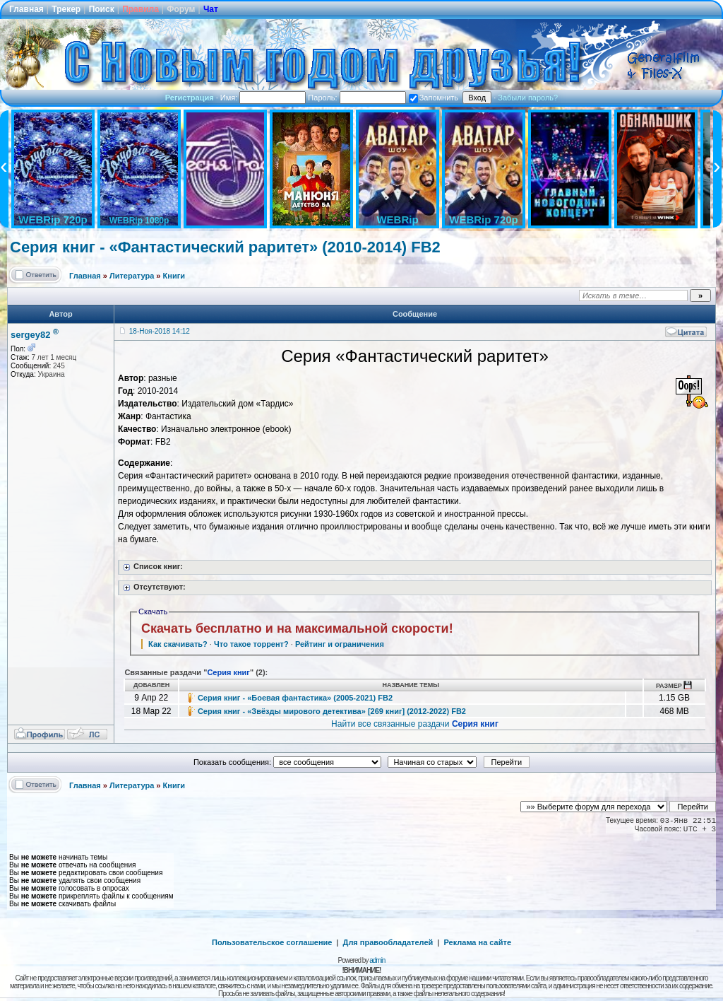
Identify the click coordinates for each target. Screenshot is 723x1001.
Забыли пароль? (528, 97)
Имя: (263, 97)
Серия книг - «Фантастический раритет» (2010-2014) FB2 (225, 247)
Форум (181, 9)
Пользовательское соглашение (272, 942)
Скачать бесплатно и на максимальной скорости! (297, 628)
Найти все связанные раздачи (414, 724)
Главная (26, 9)
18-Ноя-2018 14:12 (159, 331)
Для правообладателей (388, 942)
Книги (174, 275)
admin (377, 960)
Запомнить (433, 97)
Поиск (101, 9)
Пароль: (356, 97)
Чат (210, 9)
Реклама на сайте (477, 942)
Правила (140, 9)
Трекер (66, 9)
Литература (131, 275)
